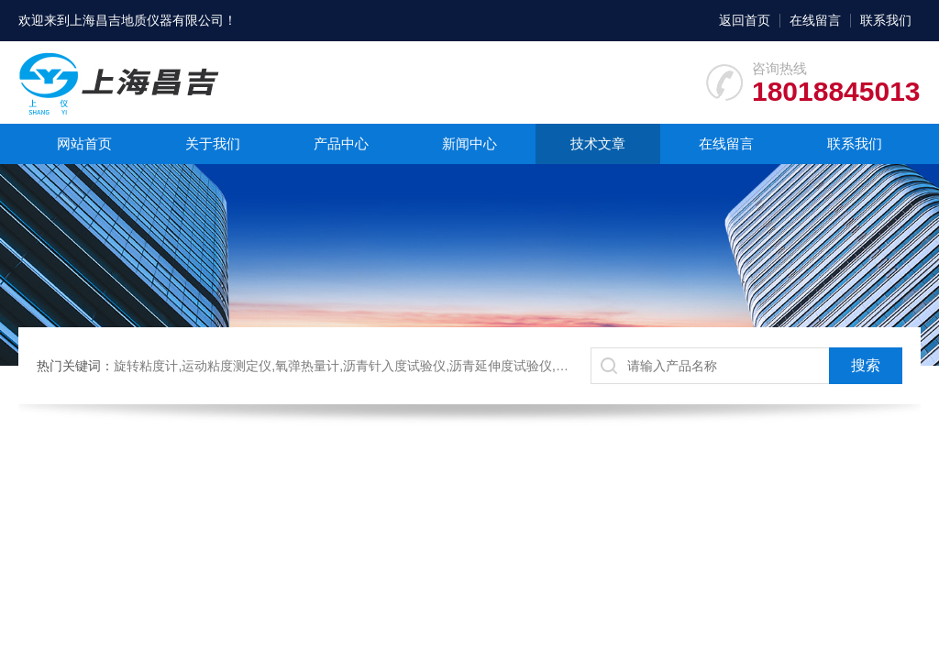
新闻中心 (469, 143)
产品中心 (341, 143)
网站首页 (84, 143)
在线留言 (815, 20)
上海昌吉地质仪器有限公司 (147, 20)
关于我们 (212, 143)
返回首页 (744, 20)
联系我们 (885, 20)
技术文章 (597, 143)
